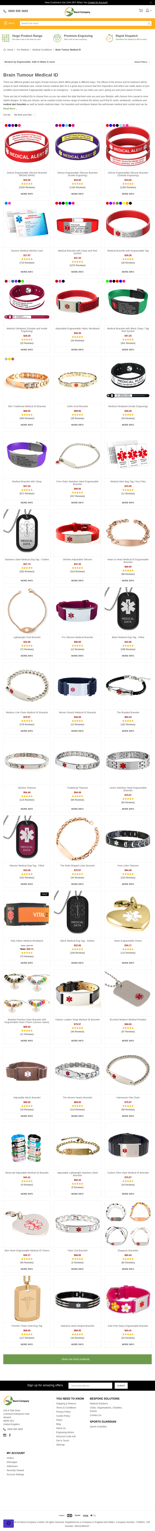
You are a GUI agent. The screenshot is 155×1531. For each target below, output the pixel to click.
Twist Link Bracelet (77, 1250)
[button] (77, 62)
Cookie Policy (63, 1416)
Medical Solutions (99, 1403)
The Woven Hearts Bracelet (77, 1097)
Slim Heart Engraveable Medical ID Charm (27, 1250)
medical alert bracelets (14, 104)
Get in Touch (62, 1440)
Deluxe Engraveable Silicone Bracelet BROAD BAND (27, 174)
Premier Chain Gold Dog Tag (27, 1326)
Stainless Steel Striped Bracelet (77, 1326)
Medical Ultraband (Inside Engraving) (128, 406)
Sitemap (60, 1444)
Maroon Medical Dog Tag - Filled (27, 865)
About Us (61, 1428)
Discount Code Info (66, 1436)
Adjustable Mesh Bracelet (26, 1097)
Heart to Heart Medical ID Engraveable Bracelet (128, 560)
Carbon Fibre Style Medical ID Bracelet (128, 1172)
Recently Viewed (15, 1470)
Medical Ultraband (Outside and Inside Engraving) (27, 329)
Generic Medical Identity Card (27, 250)
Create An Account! (98, 2)
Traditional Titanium (77, 787)
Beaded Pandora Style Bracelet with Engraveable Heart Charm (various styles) (27, 1021)
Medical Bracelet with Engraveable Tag (128, 250)
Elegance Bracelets (128, 1250)
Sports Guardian (98, 1426)
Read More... (10, 108)
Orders (10, 1458)
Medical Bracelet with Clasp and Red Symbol (77, 252)
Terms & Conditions (66, 1407)
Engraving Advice (65, 1432)
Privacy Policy (63, 1411)
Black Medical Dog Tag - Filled (128, 637)
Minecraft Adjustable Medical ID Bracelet (26, 1172)
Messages (12, 1462)
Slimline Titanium (27, 787)
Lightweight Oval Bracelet (26, 637)
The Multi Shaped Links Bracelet (77, 865)
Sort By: (7, 115)
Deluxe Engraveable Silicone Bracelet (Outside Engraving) (128, 174)
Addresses (12, 1466)
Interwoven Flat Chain (128, 1097)
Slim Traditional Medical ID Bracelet (27, 406)
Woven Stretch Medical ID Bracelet (77, 712)
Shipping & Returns (66, 1403)
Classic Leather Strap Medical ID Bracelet (77, 1019)
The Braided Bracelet (128, 712)
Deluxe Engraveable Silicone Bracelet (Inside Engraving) (77, 174)
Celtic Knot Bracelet (77, 406)
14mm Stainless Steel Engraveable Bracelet (128, 789)
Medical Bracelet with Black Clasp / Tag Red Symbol (128, 329)
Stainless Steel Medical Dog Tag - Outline (27, 559)
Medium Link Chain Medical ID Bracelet (27, 712)
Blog (58, 1424)
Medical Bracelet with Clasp (27, 481)
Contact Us (95, 1415)
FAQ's (59, 1420)
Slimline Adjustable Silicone (77, 559)
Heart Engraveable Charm (128, 940)
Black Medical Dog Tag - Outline (78, 940)
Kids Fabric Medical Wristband (27, 940)
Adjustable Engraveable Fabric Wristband (77, 328)
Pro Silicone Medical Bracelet (77, 637)
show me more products (76, 1359)
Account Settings (15, 1474)
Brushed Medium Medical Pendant (128, 1019)
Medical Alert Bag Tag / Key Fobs (128, 481)
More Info (27, 194)
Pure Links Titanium (128, 865)
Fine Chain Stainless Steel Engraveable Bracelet (77, 482)
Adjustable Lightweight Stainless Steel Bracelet (77, 1174)
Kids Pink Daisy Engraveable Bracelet (128, 1326)
